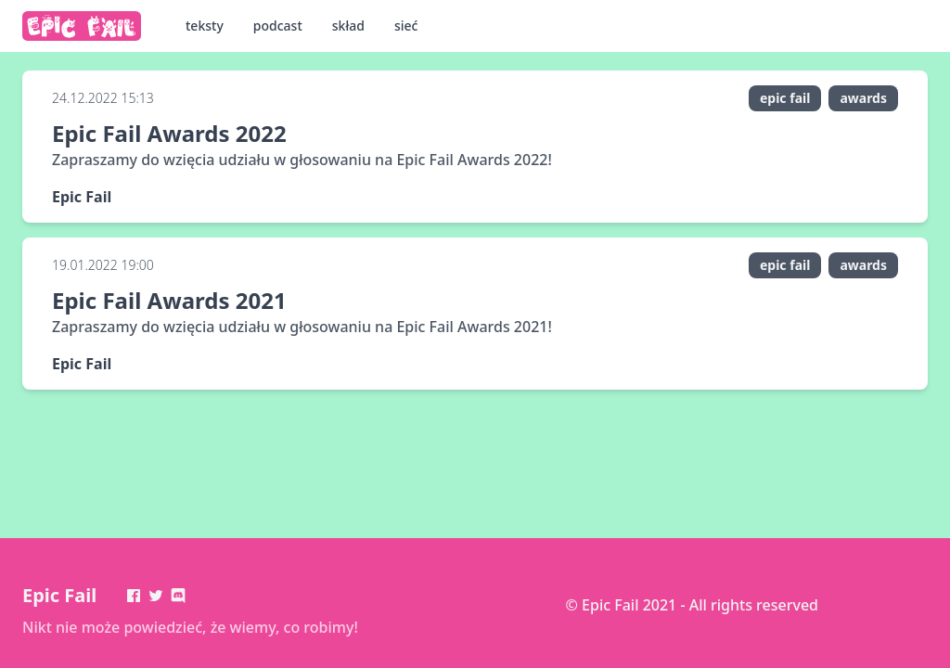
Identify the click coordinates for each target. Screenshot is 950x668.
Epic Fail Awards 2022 (169, 133)
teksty (205, 25)
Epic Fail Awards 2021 (169, 300)
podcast (277, 25)
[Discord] (178, 595)
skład (348, 25)
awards (863, 98)
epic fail (785, 98)
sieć (406, 25)
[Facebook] (133, 595)
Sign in (590, 627)
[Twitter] (155, 595)
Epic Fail (59, 595)
